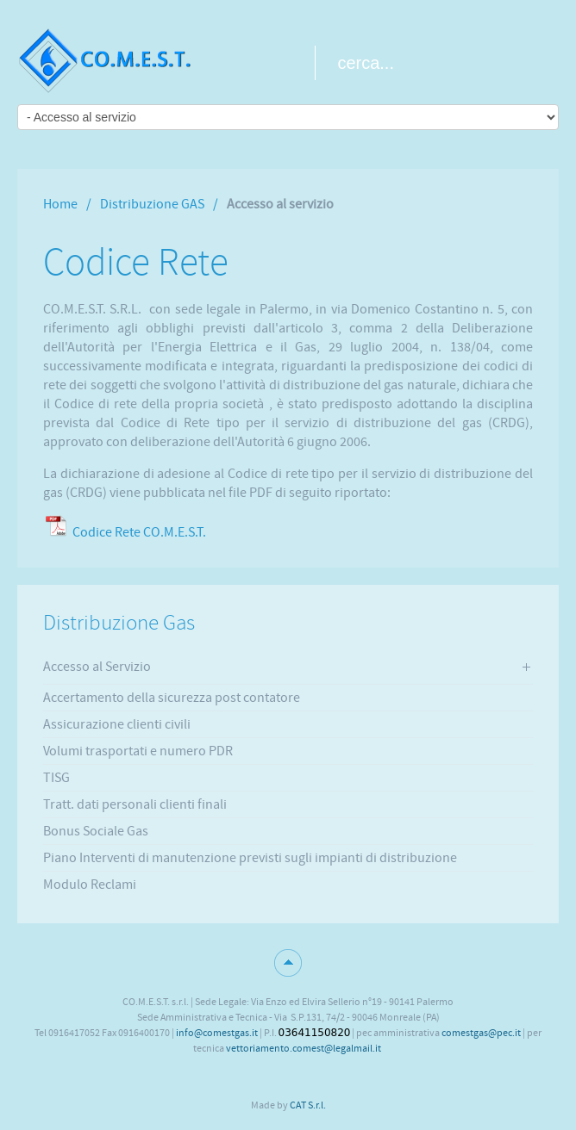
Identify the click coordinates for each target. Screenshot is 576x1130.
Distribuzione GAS (152, 204)
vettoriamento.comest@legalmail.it (303, 1048)
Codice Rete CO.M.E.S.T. (139, 532)
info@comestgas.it (217, 1033)
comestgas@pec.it (481, 1033)
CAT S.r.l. (308, 1105)
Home (60, 204)
